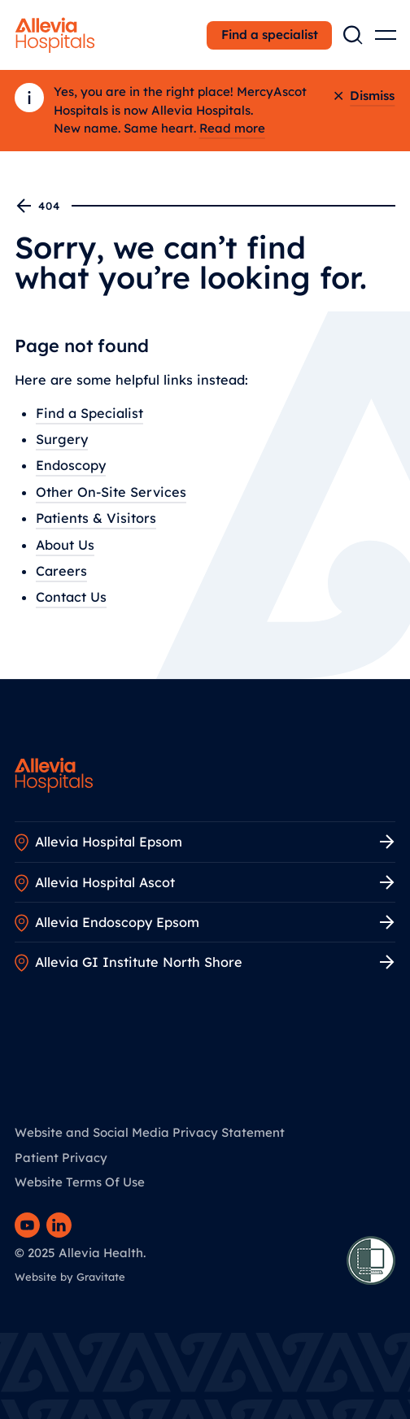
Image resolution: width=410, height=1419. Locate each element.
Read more (232, 128)
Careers (61, 571)
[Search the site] (353, 35)
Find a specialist (269, 34)
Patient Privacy (61, 1157)
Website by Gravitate (70, 1276)
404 (38, 206)
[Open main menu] (385, 35)
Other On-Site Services (111, 492)
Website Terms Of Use (80, 1182)
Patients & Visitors (96, 518)
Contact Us (71, 598)
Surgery (62, 439)
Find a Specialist (89, 413)
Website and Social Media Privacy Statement (150, 1132)
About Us (65, 545)
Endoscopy (71, 466)
